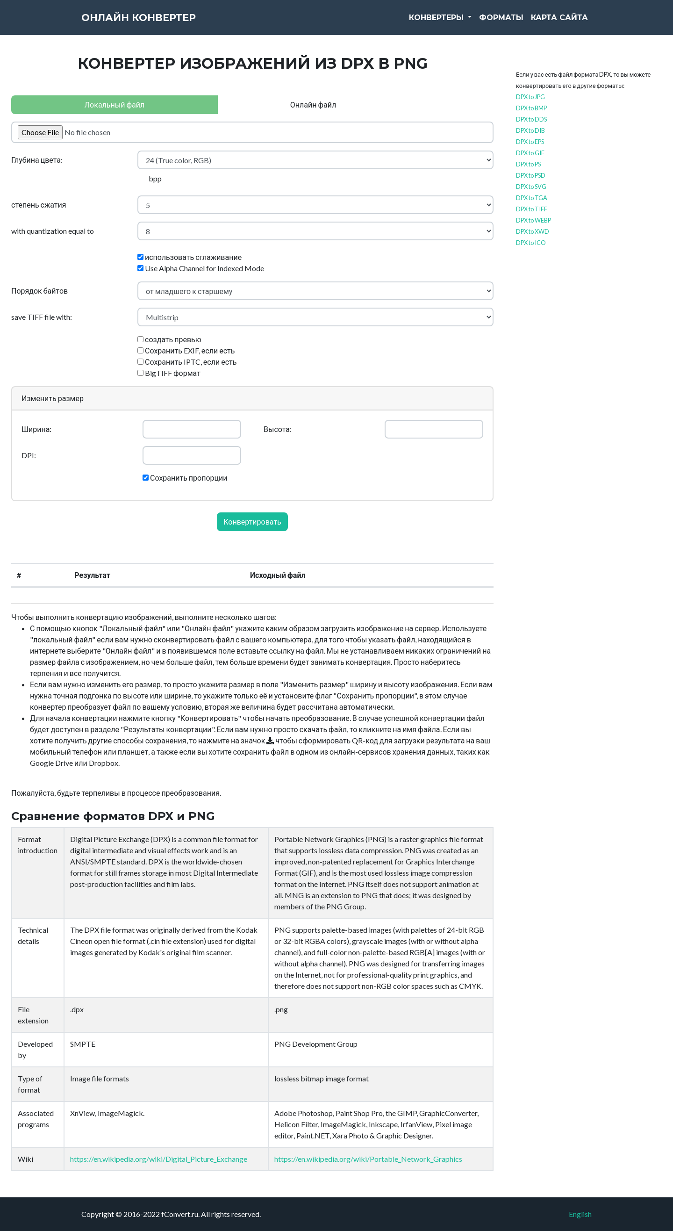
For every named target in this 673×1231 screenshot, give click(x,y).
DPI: (28, 455)
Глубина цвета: (37, 159)
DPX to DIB (530, 130)
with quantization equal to (52, 230)
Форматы (501, 23)
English (580, 1213)
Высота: (278, 429)
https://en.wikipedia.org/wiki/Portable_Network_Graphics (368, 1158)
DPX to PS (528, 164)
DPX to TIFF (531, 209)
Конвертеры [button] (437, 23)
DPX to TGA (531, 198)
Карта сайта (559, 23)
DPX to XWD (532, 231)
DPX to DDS (531, 119)
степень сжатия (38, 204)
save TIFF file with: (41, 316)
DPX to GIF (530, 153)
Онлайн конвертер (156, 23)
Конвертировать (252, 521)
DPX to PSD (530, 175)
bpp (155, 178)
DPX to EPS (530, 141)
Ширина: (36, 429)
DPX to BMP (531, 108)
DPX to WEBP (533, 220)
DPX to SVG (531, 186)
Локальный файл (114, 104)
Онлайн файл (313, 104)
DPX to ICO (531, 242)
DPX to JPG (530, 97)
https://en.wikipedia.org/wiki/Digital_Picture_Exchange (158, 1158)
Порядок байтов (39, 290)
